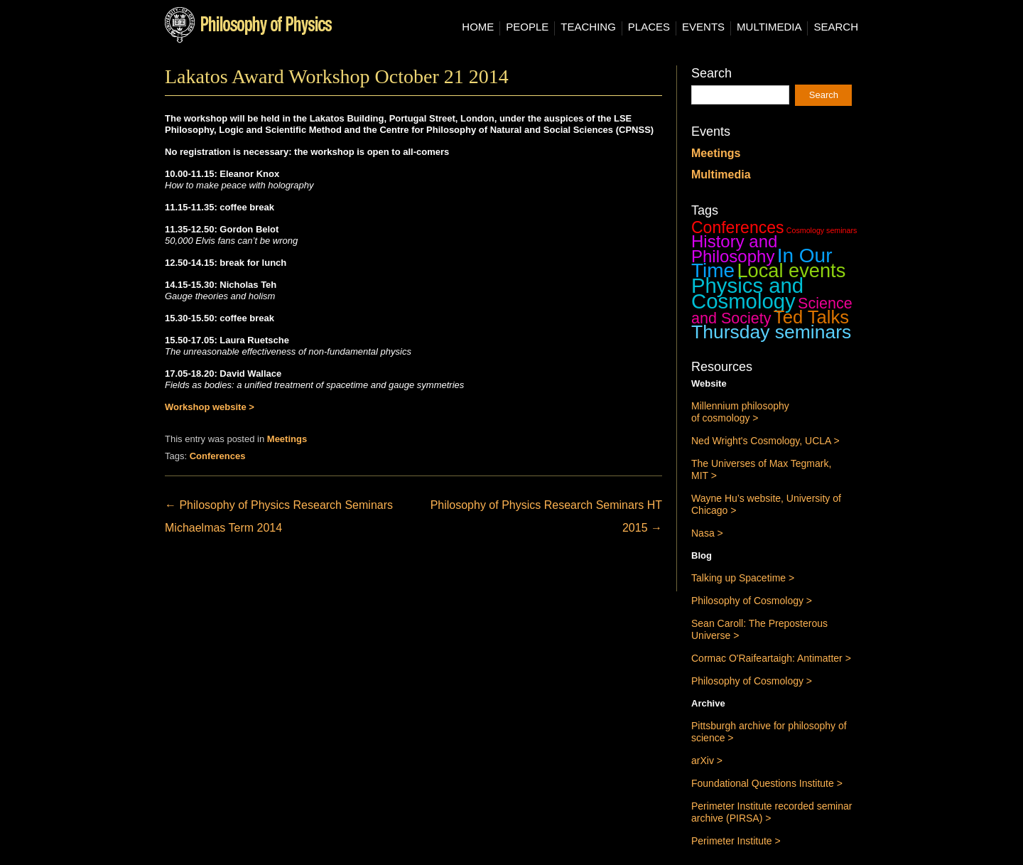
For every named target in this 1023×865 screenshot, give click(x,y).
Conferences (218, 456)
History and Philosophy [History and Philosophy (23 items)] (734, 249)
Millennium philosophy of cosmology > (740, 412)
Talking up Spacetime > (742, 578)
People (527, 27)
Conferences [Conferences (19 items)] (737, 227)
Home (478, 27)
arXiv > (706, 760)
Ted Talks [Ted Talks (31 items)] (811, 317)
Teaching (588, 27)
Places (649, 27)
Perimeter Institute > (736, 841)
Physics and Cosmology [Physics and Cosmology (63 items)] (747, 293)
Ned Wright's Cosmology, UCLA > (765, 440)
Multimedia (769, 27)
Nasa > (707, 533)
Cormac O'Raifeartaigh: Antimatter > (771, 658)
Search (835, 27)
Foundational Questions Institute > (767, 783)
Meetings (287, 439)
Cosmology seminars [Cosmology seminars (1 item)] (821, 230)
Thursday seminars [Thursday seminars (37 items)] (771, 332)
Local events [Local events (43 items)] (791, 270)
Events (703, 27)
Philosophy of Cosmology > (751, 600)
